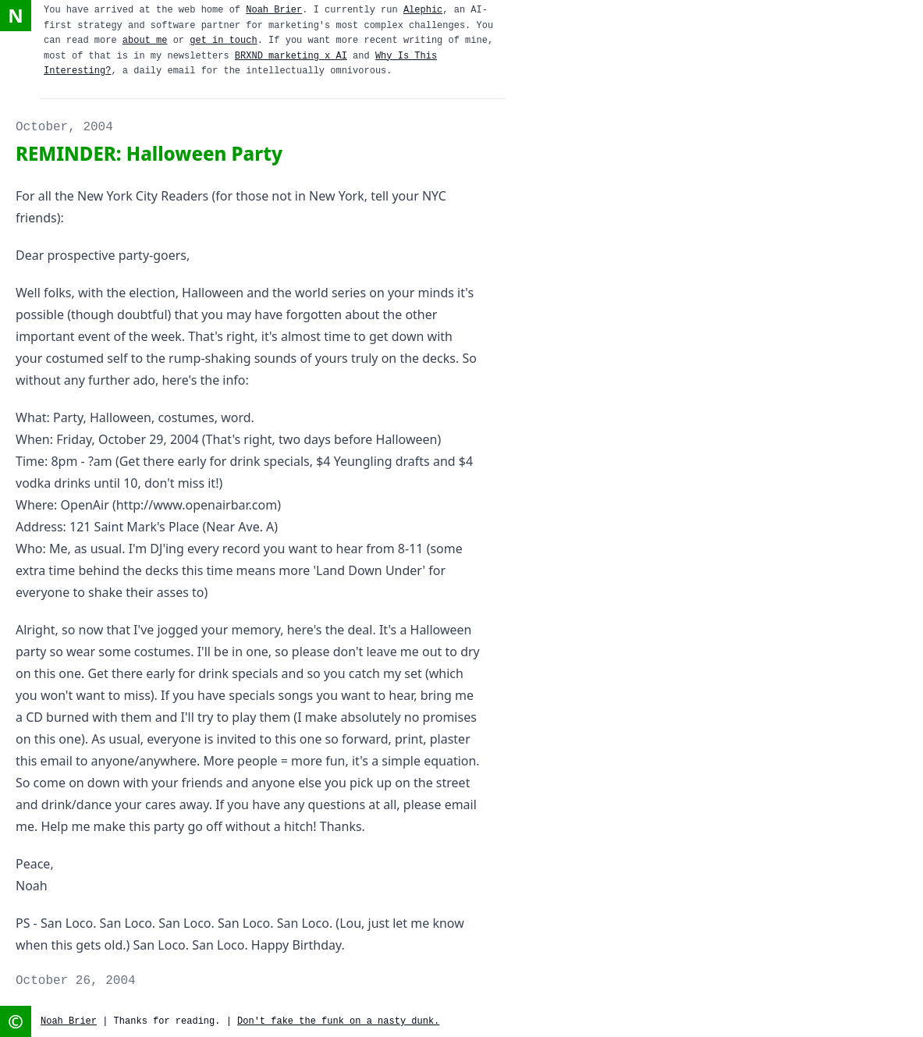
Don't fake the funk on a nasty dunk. (338, 1021)
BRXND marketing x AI (291, 56)
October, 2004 (64, 127)
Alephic (422, 10)
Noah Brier (274, 10)
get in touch (223, 40)
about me (145, 40)
